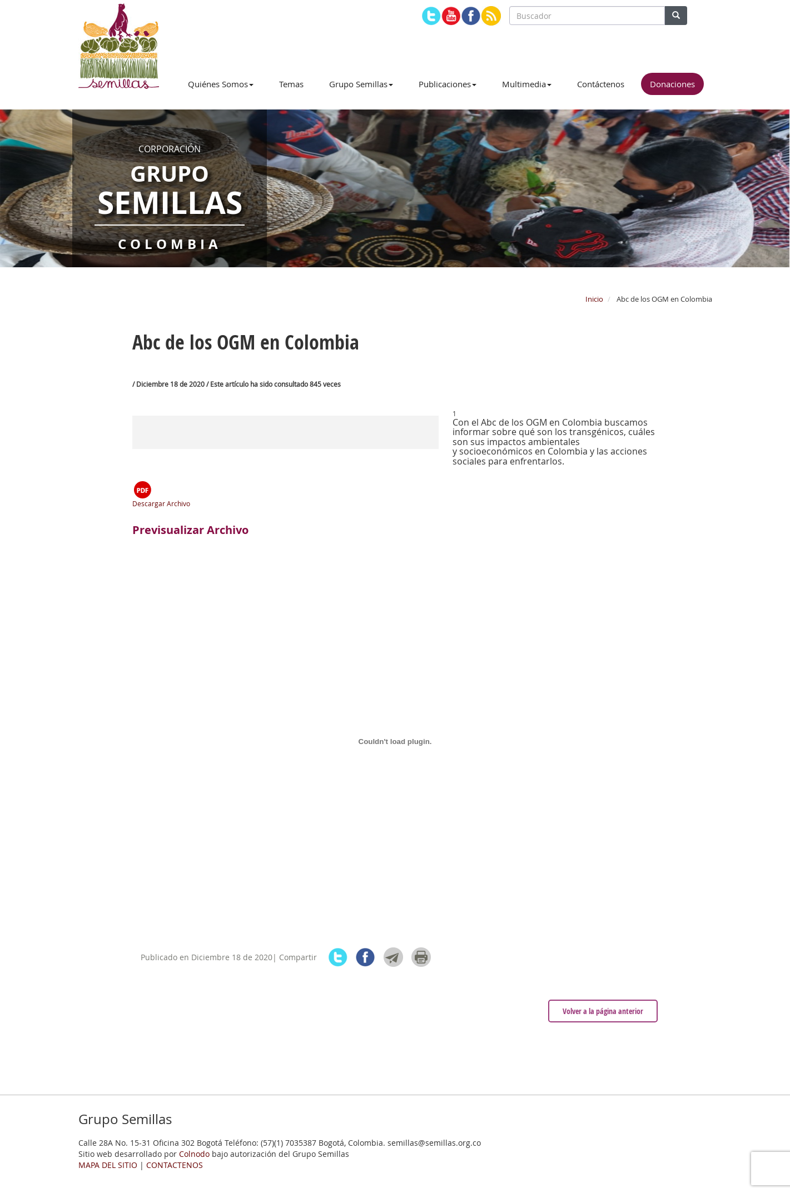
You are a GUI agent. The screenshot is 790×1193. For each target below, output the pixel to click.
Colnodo (194, 1154)
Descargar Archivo (161, 494)
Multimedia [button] (526, 83)
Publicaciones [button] (447, 83)
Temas (291, 83)
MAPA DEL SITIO (107, 1165)
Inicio (594, 299)
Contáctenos (600, 83)
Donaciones (672, 83)
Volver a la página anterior (603, 1011)
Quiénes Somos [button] (221, 83)
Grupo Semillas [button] (361, 83)
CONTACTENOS (174, 1165)
